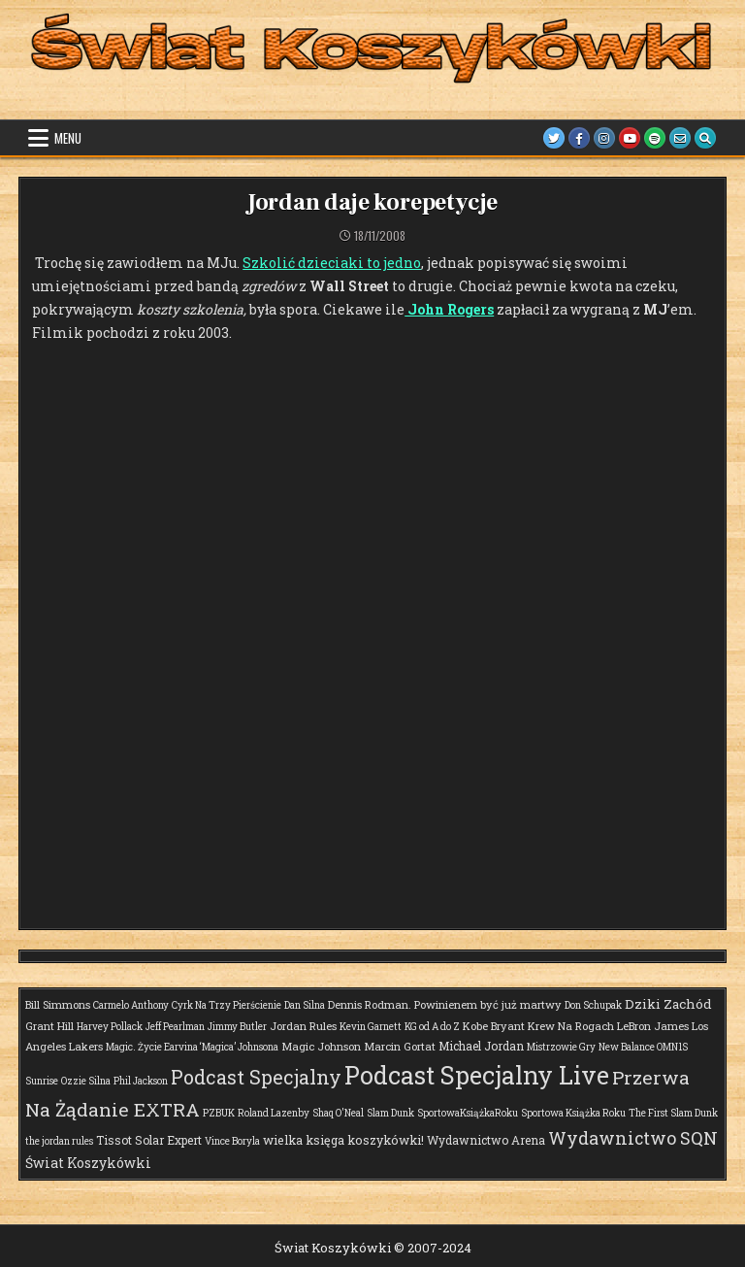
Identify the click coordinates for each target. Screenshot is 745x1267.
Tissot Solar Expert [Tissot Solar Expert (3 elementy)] (149, 1140)
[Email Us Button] (680, 138)
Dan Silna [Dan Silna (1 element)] (304, 1005)
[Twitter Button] (554, 138)
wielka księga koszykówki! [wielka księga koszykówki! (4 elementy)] (343, 1140)
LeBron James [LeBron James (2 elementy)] (653, 1025)
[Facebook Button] (579, 138)
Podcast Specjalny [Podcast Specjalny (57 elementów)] (256, 1076)
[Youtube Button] (629, 138)
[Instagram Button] (604, 138)
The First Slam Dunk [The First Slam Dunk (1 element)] (673, 1113)
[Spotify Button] (654, 138)
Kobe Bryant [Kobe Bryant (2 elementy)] (494, 1025)
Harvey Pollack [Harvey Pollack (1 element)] (110, 1026)
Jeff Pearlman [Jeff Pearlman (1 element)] (175, 1026)
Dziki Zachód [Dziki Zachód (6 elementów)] (668, 1004)
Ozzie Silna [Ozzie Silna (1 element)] (86, 1081)
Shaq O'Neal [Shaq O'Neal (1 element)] (338, 1113)
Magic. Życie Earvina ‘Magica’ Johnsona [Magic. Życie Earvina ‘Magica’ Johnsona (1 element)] (192, 1047)
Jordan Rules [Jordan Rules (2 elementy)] (303, 1025)
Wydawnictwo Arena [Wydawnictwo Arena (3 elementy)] (486, 1140)
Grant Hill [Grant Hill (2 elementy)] (49, 1025)
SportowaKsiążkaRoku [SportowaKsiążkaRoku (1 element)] (467, 1113)
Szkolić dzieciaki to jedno (332, 262)
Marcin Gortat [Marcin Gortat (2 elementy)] (400, 1046)
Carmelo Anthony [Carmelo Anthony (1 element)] (131, 1005)
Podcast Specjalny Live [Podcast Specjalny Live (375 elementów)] (476, 1075)
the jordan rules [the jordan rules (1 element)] (59, 1141)
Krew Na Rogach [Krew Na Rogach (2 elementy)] (571, 1025)
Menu (67, 138)
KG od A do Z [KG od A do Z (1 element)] (432, 1026)
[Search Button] (705, 138)
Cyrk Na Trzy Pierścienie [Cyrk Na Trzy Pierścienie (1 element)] (226, 1005)
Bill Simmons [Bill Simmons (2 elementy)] (57, 1004)
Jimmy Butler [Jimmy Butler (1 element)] (237, 1026)
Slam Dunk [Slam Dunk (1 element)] (390, 1113)
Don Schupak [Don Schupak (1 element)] (593, 1005)
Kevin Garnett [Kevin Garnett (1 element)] (371, 1026)
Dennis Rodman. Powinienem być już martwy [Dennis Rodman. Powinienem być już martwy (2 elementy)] (445, 1004)
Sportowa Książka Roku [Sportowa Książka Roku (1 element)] (573, 1113)
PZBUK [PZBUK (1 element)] (219, 1113)
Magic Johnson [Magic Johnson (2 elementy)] (321, 1046)
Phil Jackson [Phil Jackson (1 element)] (140, 1081)
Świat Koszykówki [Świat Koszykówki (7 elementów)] (88, 1162)
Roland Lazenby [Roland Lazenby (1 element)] (273, 1113)
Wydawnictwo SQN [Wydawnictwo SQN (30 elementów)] (633, 1138)
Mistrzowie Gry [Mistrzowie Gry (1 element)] (561, 1047)
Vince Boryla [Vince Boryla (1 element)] (232, 1141)
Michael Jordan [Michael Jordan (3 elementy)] (481, 1045)
